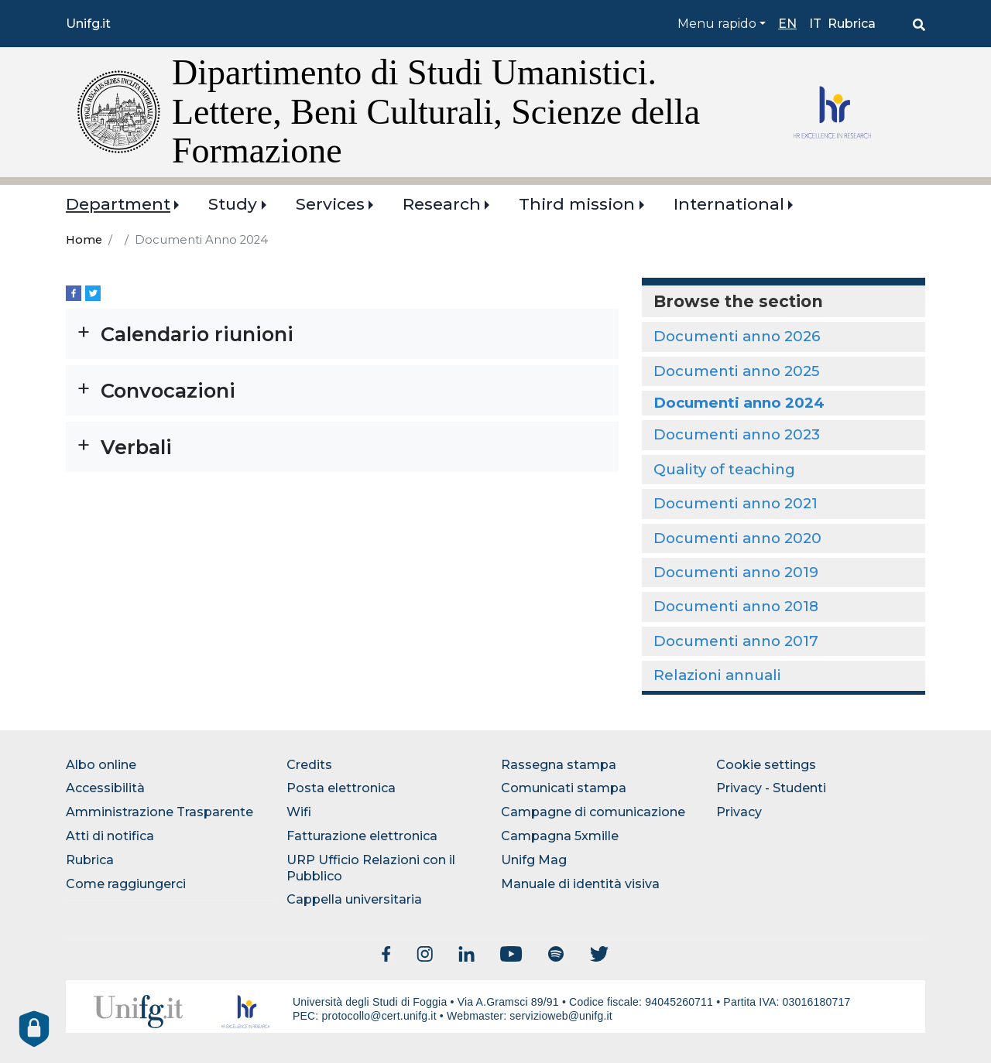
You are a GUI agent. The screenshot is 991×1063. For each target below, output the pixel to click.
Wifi (298, 812)
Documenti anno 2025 (736, 371)
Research (442, 204)
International (729, 204)
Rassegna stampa (558, 764)
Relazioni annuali (717, 675)
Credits (309, 764)
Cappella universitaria (354, 899)
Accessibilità (105, 788)
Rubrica (852, 23)
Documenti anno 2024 (739, 403)
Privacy (739, 812)
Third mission (577, 204)
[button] (342, 334)
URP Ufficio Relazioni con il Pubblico (370, 868)
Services (330, 204)
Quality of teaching (724, 469)
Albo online (101, 764)
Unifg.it (88, 23)
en (787, 23)
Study (232, 204)
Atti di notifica (110, 836)
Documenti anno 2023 (736, 434)
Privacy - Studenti (771, 788)
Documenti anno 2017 (735, 641)
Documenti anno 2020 (737, 538)
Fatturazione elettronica (361, 836)
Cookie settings (766, 764)
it (815, 23)
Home (84, 240)
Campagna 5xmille (560, 836)
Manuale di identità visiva (580, 884)
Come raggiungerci (126, 884)
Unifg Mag (534, 860)
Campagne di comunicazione (593, 812)
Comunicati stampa (563, 788)
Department (118, 204)
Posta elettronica (341, 788)
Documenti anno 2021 (735, 503)
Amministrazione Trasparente (159, 812)
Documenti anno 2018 (735, 606)
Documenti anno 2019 (735, 572)
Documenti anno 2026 (737, 336)
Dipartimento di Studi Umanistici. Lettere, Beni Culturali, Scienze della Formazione (436, 111)
